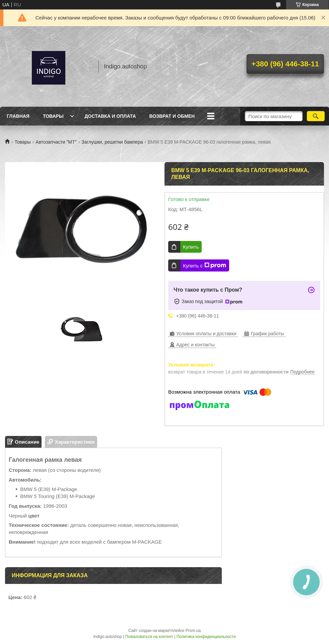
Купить (191, 247)
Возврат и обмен (172, 116)
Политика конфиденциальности (206, 636)
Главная (18, 116)
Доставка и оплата (110, 116)
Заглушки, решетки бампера (112, 142)
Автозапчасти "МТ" (56, 142)
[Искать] (316, 116)
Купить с (204, 265)
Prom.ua (193, 630)
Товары (53, 116)
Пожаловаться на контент (149, 636)
